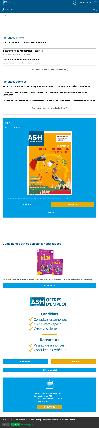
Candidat (25, 361)
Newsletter (49, 384)
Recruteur (74, 361)
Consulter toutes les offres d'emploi (48, 69)
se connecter (85, 2)
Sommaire (26, 204)
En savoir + (49, 285)
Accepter (15, 424)
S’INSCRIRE (49, 407)
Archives (49, 212)
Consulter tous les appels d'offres (48, 108)
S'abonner (73, 204)
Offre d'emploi (49, 370)
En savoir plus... (27, 425)
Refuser (6, 424)
